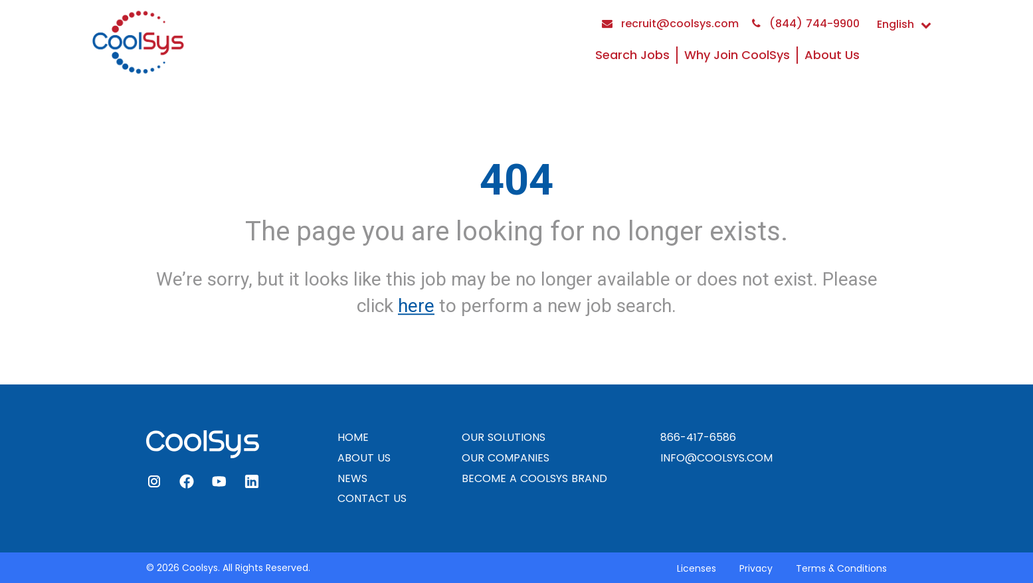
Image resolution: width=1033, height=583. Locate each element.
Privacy (756, 568)
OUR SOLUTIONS (503, 437)
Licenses (696, 568)
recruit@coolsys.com (670, 23)
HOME (353, 437)
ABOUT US (364, 457)
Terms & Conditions (841, 568)
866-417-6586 (698, 437)
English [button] (904, 24)
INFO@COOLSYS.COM (716, 457)
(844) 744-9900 (806, 23)
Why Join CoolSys (737, 54)
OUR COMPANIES (505, 457)
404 (516, 180)
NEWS (352, 478)
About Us (832, 54)
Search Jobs (632, 54)
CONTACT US (372, 498)
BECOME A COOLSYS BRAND (534, 478)
